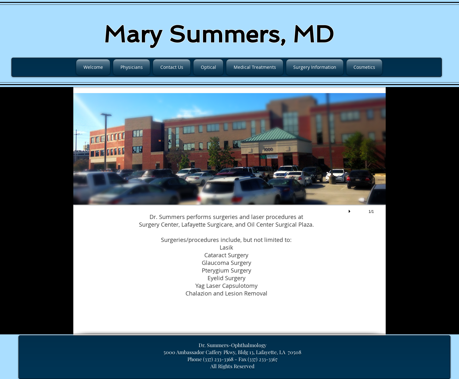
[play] (350, 210)
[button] (229, 160)
